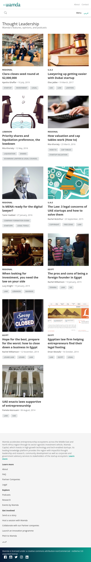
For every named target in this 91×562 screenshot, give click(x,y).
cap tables (66, 150)
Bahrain (29, 291)
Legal (34, 88)
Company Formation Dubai (16, 220)
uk (71, 287)
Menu (78, 12)
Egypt (51, 269)
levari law (9, 357)
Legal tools (22, 225)
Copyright (54, 224)
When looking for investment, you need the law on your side (20, 277)
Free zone (68, 224)
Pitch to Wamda (9, 535)
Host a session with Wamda (15, 520)
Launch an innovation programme (18, 530)
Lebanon (7, 131)
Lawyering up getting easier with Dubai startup (67, 76)
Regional (7, 69)
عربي (86, 13)
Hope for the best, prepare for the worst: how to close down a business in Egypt (21, 343)
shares (23, 154)
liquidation (9, 154)
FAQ (4, 474)
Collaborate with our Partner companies (20, 525)
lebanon (16, 291)
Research (6, 500)
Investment (21, 88)
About (77, 4)
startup (7, 88)
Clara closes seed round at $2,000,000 (20, 76)
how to (53, 150)
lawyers (70, 88)
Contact (85, 4)
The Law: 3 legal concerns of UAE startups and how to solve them (67, 210)
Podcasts (6, 494)
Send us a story (9, 515)
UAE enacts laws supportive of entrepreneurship (21, 404)
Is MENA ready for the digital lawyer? (22, 208)
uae (51, 88)
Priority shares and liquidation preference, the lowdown (21, 140)
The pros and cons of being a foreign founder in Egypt (68, 275)
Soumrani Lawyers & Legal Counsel (20, 158)
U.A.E (50, 69)
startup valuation (58, 155)
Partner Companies (11, 479)
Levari (21, 357)
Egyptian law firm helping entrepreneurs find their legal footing (66, 343)
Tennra (53, 287)
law (59, 88)
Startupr (8, 225)
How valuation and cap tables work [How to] (64, 138)
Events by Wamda (10, 505)
